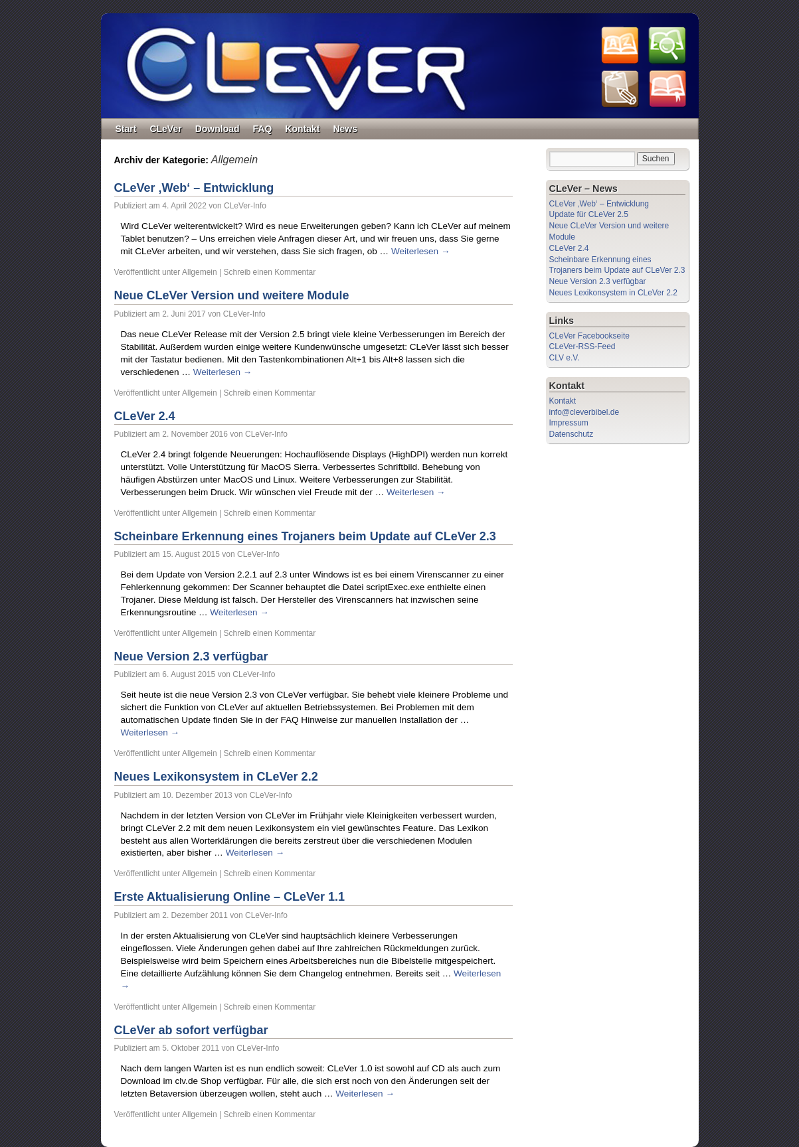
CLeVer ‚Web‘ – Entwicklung (194, 187)
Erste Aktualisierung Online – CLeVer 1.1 (229, 896)
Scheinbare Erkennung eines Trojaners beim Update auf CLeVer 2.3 (305, 536)
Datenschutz (571, 434)
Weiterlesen (420, 251)
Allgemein (199, 272)
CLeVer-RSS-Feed (582, 346)
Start (126, 128)
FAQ (262, 128)
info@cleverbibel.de (584, 412)
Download (217, 128)
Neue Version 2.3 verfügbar (191, 656)
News (345, 128)
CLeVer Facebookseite (589, 336)
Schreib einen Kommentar (270, 272)
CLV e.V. (564, 357)
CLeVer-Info (245, 205)
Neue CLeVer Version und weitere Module (231, 295)
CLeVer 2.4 (144, 416)
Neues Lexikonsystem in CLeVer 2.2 (216, 776)
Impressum (568, 422)
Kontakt (302, 128)
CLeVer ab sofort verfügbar (191, 1030)
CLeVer (165, 128)
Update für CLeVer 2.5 (588, 214)
